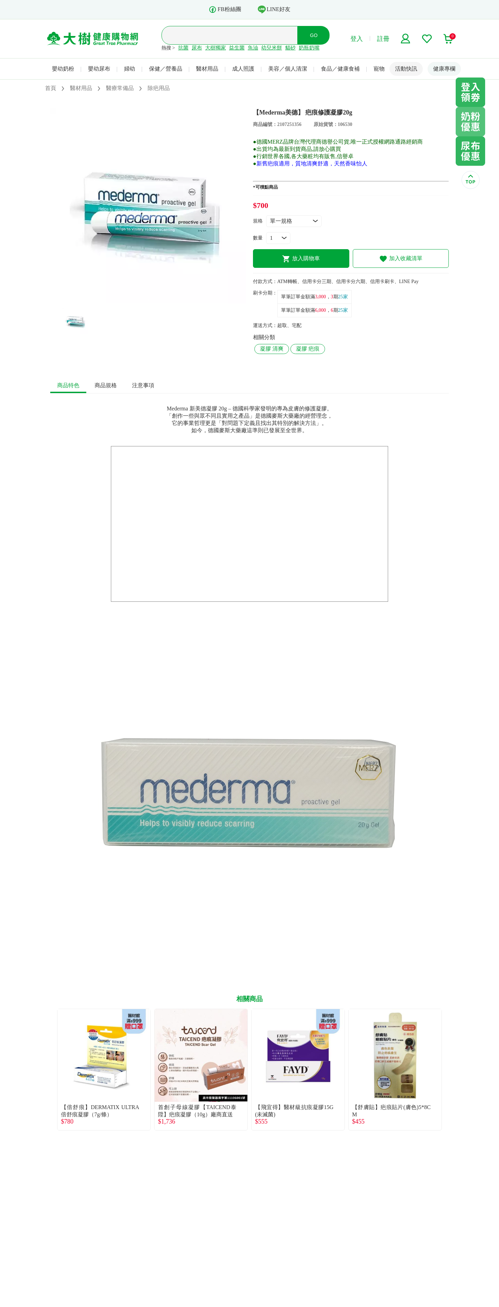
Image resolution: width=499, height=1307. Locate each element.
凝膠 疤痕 (307, 349)
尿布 (197, 48)
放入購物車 (301, 259)
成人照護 (243, 69)
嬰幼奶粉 (63, 69)
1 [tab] (148, 300)
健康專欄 (444, 69)
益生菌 (237, 48)
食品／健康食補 (340, 69)
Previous (50, 1069)
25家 (343, 296)
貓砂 (290, 48)
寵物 (379, 69)
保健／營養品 (165, 69)
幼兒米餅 (271, 48)
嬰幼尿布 (99, 69)
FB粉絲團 (225, 9)
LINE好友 (274, 9)
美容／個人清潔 (287, 69)
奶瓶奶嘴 (309, 48)
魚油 (253, 48)
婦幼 (129, 69)
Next (448, 1069)
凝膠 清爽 (271, 349)
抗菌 (183, 48)
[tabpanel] (148, 205)
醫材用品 (207, 69)
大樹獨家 (215, 48)
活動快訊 (406, 69)
